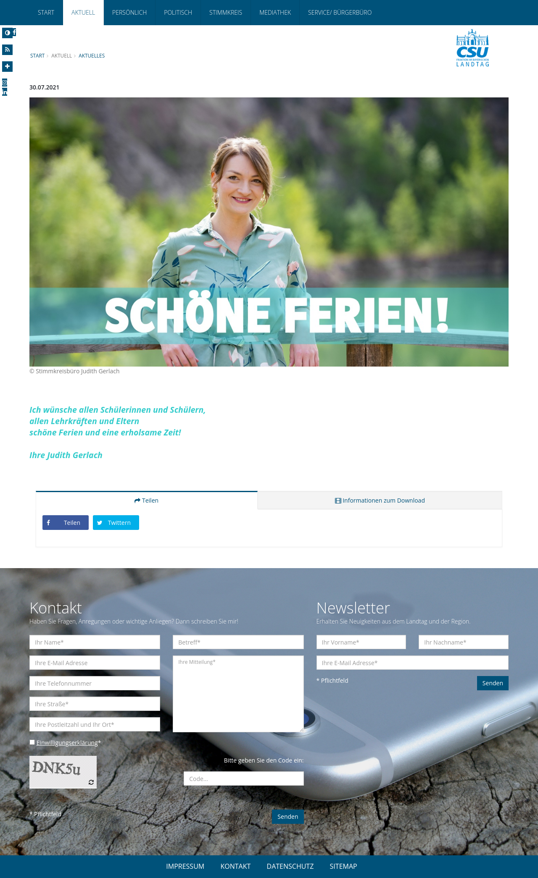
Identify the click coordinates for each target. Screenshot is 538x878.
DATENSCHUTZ (290, 866)
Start (46, 12)
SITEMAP (343, 866)
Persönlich (129, 12)
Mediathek (275, 12)
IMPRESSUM (185, 866)
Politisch (178, 12)
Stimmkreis (225, 12)
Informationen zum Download (380, 500)
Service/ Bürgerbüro (340, 12)
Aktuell (83, 12)
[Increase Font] (7, 66)
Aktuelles (92, 55)
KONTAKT (235, 866)
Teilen (146, 500)
